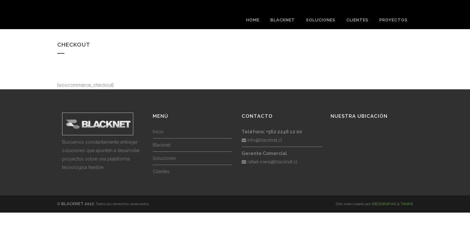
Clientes (161, 171)
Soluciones (164, 158)
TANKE (407, 204)
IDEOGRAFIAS (384, 204)
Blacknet (161, 145)
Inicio (158, 131)
